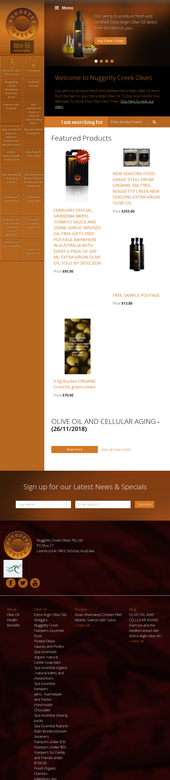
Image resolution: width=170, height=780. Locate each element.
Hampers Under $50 (50, 718)
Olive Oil (13, 586)
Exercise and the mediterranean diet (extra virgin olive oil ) (145, 602)
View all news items (116, 449)
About (11, 580)
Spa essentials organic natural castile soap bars (47, 628)
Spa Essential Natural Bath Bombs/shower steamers (51, 702)
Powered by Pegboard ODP (145, 774)
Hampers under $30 (50, 713)
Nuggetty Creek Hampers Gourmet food (49, 602)
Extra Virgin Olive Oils (50, 586)
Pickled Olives (44, 612)
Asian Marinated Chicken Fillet (98, 586)
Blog (132, 580)
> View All (82, 596)
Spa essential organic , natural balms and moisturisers (51, 644)
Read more (75, 449)
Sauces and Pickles (49, 618)
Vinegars (41, 591)
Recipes (81, 580)
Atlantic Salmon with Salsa (95, 591)
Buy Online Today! (110, 41)
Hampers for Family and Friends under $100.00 (49, 729)
